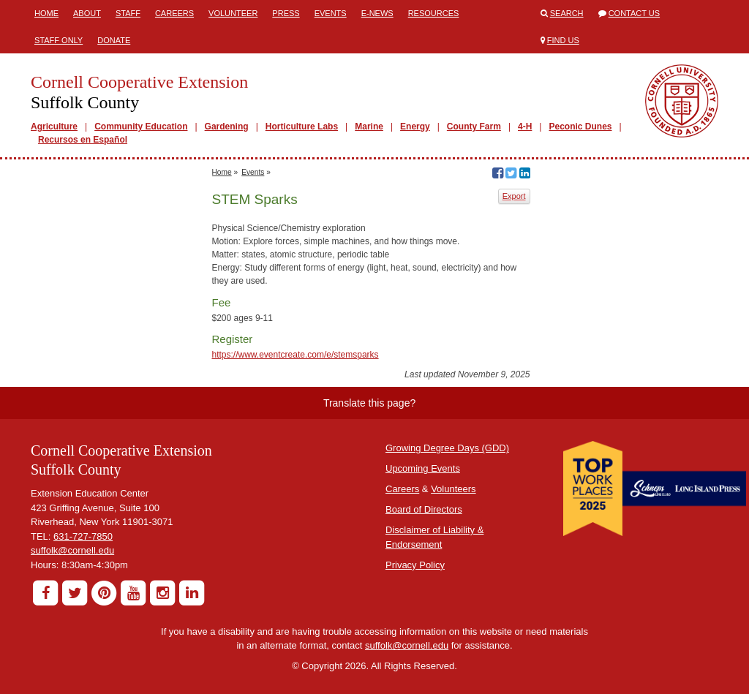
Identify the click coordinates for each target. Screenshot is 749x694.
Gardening (227, 126)
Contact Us (634, 13)
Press (285, 13)
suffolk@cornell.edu (72, 550)
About (87, 13)
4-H (525, 126)
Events (331, 13)
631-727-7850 (83, 536)
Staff (128, 13)
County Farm (474, 126)
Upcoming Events (422, 468)
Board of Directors (423, 509)
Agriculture (54, 126)
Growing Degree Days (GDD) (447, 447)
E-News (377, 13)
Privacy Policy (415, 564)
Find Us (563, 40)
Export (514, 196)
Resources (433, 13)
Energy (415, 126)
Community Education (140, 126)
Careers (174, 13)
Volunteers (453, 488)
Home (46, 13)
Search (567, 13)
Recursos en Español (82, 140)
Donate (113, 40)
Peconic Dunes (580, 126)
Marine (369, 126)
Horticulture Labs (302, 126)
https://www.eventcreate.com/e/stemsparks (295, 355)
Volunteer (232, 13)
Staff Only (58, 40)
